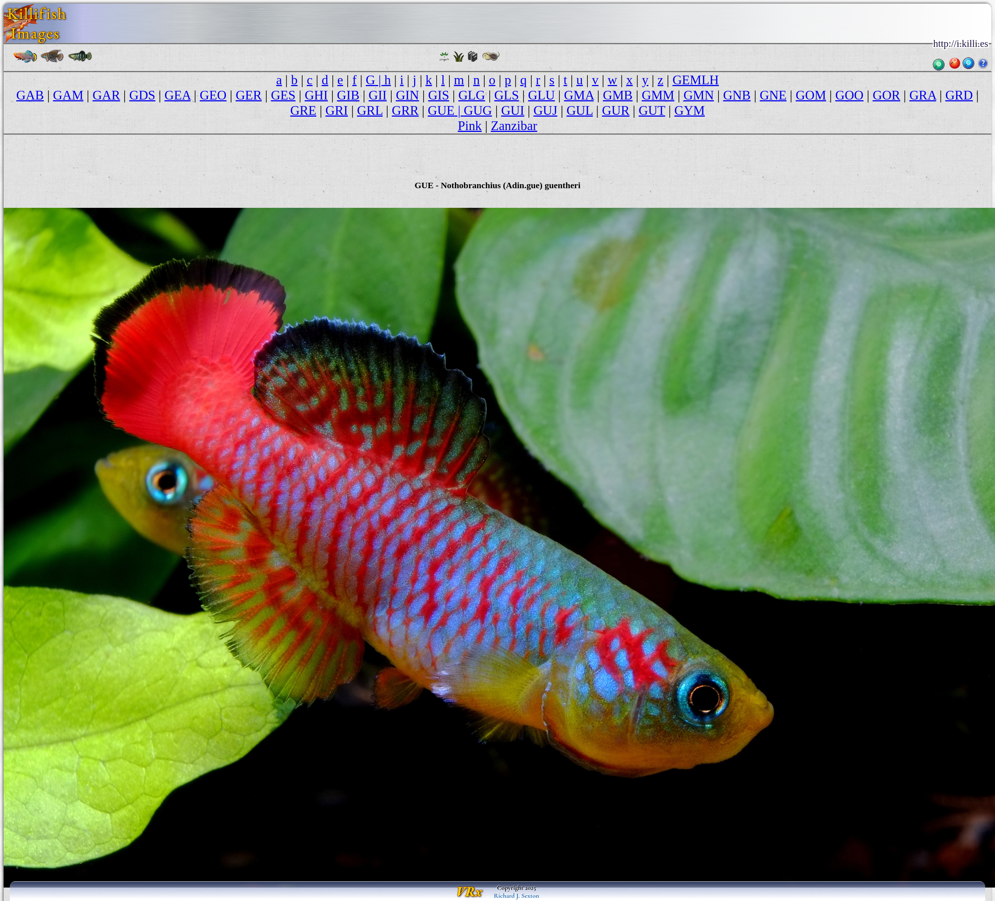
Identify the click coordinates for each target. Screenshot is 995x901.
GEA (178, 95)
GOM (811, 95)
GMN (698, 95)
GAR (106, 95)
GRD (959, 95)
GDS (142, 95)
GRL (370, 110)
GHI (316, 95)
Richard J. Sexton (516, 896)
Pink (470, 125)
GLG (471, 95)
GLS (506, 95)
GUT (652, 110)
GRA (922, 95)
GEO (213, 95)
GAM (68, 95)
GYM (689, 110)
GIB (348, 95)
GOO (849, 95)
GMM (658, 95)
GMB (618, 95)
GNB (737, 95)
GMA (579, 95)
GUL (579, 110)
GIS (438, 95)
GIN (407, 95)
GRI (336, 110)
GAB (30, 95)
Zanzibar (514, 125)
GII (378, 95)
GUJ (545, 110)
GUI (512, 110)
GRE (303, 110)
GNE (773, 95)
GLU (541, 95)
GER (249, 95)
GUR (616, 110)
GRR (405, 110)
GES (283, 95)
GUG (478, 110)
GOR (886, 95)
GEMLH (695, 80)
